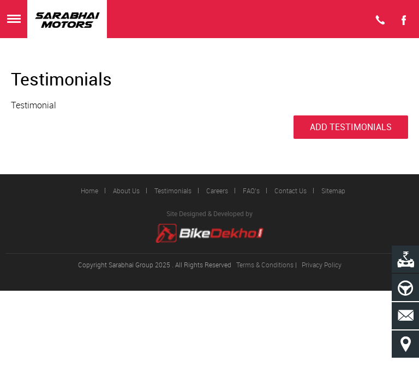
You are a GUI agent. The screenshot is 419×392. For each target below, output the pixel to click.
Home (89, 190)
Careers (217, 190)
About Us (126, 190)
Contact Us (290, 190)
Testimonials (172, 190)
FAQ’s (251, 190)
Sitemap (333, 190)
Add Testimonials (351, 127)
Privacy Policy (322, 264)
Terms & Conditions (265, 264)
